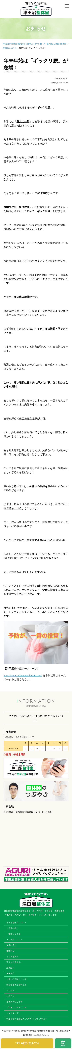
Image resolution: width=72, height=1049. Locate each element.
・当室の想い (12, 928)
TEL (27, 1043)
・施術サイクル (13, 934)
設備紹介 (10, 968)
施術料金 (10, 951)
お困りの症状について (16, 979)
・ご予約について (14, 939)
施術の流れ (11, 945)
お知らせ (10, 996)
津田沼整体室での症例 (16, 985)
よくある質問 (12, 957)
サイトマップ (12, 1013)
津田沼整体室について (16, 923)
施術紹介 (10, 973)
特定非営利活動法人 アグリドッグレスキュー (26, 1019)
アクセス (10, 990)
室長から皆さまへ (14, 962)
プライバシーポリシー (16, 1007)
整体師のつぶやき (14, 1002)
